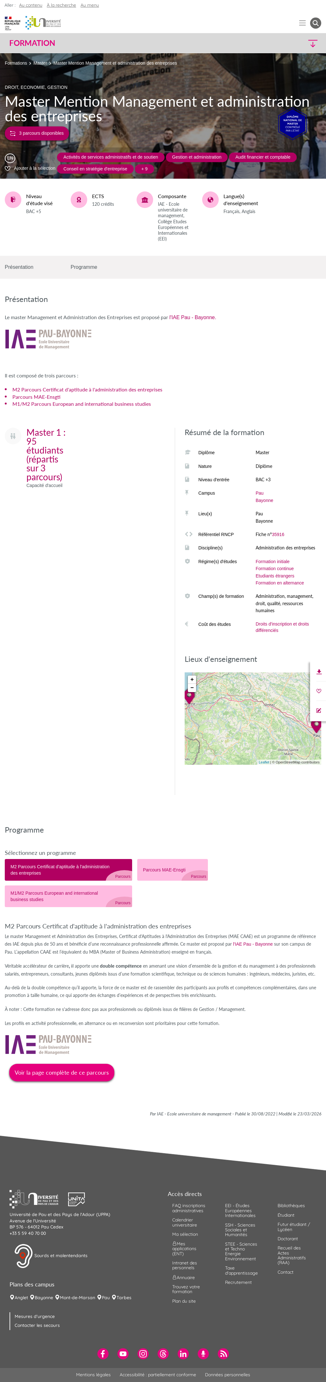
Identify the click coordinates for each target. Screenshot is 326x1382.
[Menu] (302, 23)
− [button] (192, 688)
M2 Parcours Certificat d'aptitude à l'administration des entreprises (87, 389)
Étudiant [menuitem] (286, 1215)
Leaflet (264, 762)
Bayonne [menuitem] (44, 1297)
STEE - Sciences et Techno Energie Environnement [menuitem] (241, 1251)
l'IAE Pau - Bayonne (253, 944)
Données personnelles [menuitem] (227, 1375)
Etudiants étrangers (275, 575)
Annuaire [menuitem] (183, 1277)
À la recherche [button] (61, 5)
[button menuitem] (315, 23)
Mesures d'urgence (35, 1316)
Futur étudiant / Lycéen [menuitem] (294, 1226)
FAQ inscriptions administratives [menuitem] (188, 1208)
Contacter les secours (37, 1325)
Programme (84, 267)
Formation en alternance (280, 582)
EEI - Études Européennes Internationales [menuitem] (240, 1210)
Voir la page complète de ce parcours (62, 1072)
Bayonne (264, 500)
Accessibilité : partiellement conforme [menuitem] (158, 1375)
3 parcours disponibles (37, 133)
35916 (278, 534)
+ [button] (192, 680)
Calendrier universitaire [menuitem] (184, 1222)
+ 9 (144, 168)
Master (40, 63)
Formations (16, 63)
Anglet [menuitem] (21, 1297)
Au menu (90, 5)
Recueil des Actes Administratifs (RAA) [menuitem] (292, 1255)
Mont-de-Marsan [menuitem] (77, 1297)
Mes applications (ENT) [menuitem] (184, 1249)
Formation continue (275, 568)
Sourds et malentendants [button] (51, 1256)
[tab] (68, 870)
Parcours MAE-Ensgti (36, 397)
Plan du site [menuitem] (184, 1301)
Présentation (19, 267)
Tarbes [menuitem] (124, 1297)
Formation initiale (273, 561)
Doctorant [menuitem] (288, 1239)
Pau (260, 493)
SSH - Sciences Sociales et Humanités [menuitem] (240, 1230)
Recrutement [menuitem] (238, 1282)
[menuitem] (103, 1354)
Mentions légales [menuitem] (93, 1375)
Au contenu (30, 5)
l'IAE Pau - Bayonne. (192, 317)
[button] (283, 43)
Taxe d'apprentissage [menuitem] (241, 1270)
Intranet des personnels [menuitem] (184, 1265)
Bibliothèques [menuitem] (291, 1205)
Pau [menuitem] (106, 1297)
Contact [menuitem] (286, 1272)
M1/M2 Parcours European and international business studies (81, 404)
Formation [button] (32, 43)
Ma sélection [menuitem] (185, 1234)
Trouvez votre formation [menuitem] (186, 1289)
